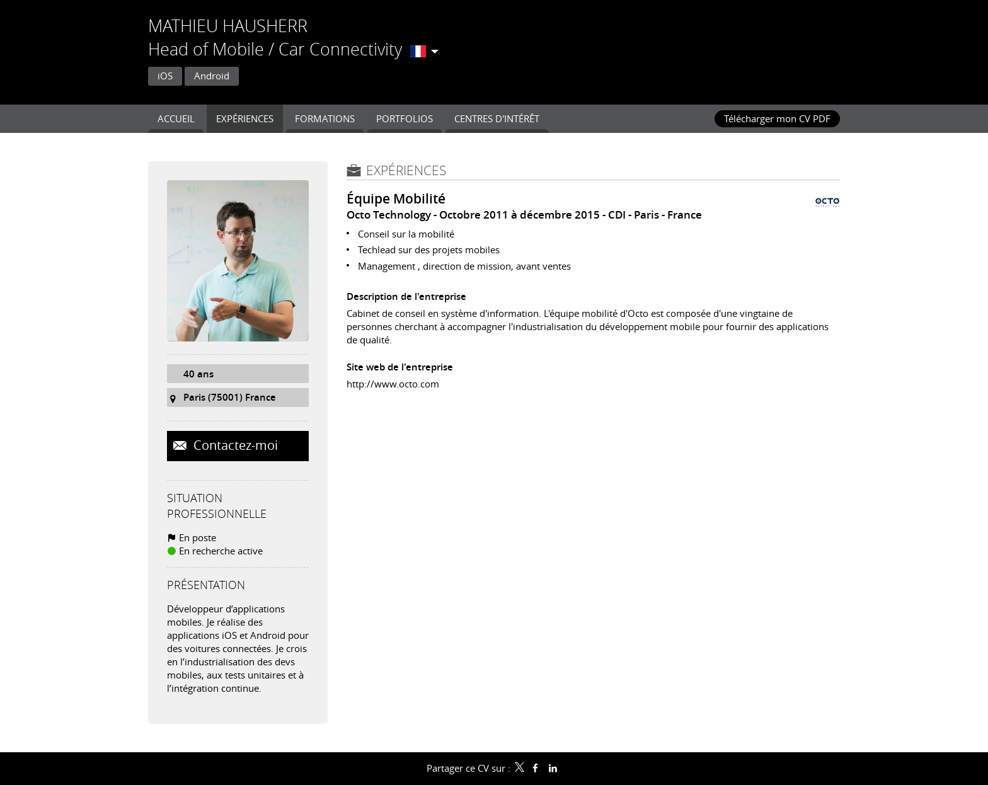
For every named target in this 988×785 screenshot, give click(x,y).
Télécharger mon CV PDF (777, 118)
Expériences (406, 170)
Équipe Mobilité (396, 198)
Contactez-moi (234, 445)
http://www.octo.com (393, 383)
